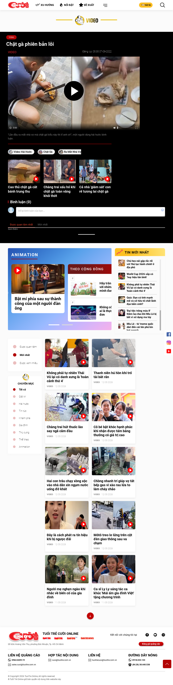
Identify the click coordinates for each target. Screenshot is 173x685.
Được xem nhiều (29, 363)
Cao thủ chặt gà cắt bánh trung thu (22, 189)
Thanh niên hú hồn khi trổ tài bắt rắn (113, 375)
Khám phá (24, 418)
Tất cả (22, 389)
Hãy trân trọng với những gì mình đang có (109, 286)
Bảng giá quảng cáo (151, 644)
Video (11, 37)
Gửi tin (146, 5)
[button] (104, 5)
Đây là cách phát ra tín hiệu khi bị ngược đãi (67, 537)
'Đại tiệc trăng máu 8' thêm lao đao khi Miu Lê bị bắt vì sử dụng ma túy (141, 314)
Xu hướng (44, 5)
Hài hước (24, 403)
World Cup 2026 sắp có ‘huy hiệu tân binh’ (140, 276)
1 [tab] (53, 324)
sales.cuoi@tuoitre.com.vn (22, 664)
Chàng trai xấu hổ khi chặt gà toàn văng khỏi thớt (59, 191)
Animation (24, 446)
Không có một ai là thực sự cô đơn (110, 310)
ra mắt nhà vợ (72, 151)
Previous (7, 293)
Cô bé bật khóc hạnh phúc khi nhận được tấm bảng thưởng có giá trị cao (113, 431)
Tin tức (23, 410)
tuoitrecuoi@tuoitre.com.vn (102, 660)
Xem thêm (13, 229)
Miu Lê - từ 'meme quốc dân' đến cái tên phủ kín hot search (140, 327)
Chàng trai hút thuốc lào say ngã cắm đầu (65, 429)
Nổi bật (66, 5)
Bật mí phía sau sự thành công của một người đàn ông (38, 303)
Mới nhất (25, 355)
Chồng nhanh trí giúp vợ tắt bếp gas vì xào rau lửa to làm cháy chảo (114, 485)
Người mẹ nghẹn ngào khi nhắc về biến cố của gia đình (66, 593)
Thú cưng (24, 432)
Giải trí (22, 396)
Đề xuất (86, 5)
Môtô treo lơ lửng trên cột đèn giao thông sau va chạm (113, 539)
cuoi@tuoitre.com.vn (59, 660)
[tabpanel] (38, 288)
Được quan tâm (28, 346)
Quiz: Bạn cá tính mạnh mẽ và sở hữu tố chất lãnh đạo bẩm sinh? (141, 301)
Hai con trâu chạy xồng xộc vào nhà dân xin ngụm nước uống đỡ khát (67, 485)
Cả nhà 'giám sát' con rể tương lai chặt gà (95, 189)
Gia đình (23, 425)
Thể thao (24, 439)
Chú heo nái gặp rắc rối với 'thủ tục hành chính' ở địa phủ (140, 264)
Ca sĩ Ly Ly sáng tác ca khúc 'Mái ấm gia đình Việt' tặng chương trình (114, 593)
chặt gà (47, 151)
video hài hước (23, 151)
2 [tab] (67, 324)
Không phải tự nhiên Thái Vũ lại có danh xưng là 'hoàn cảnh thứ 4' (141, 287)
